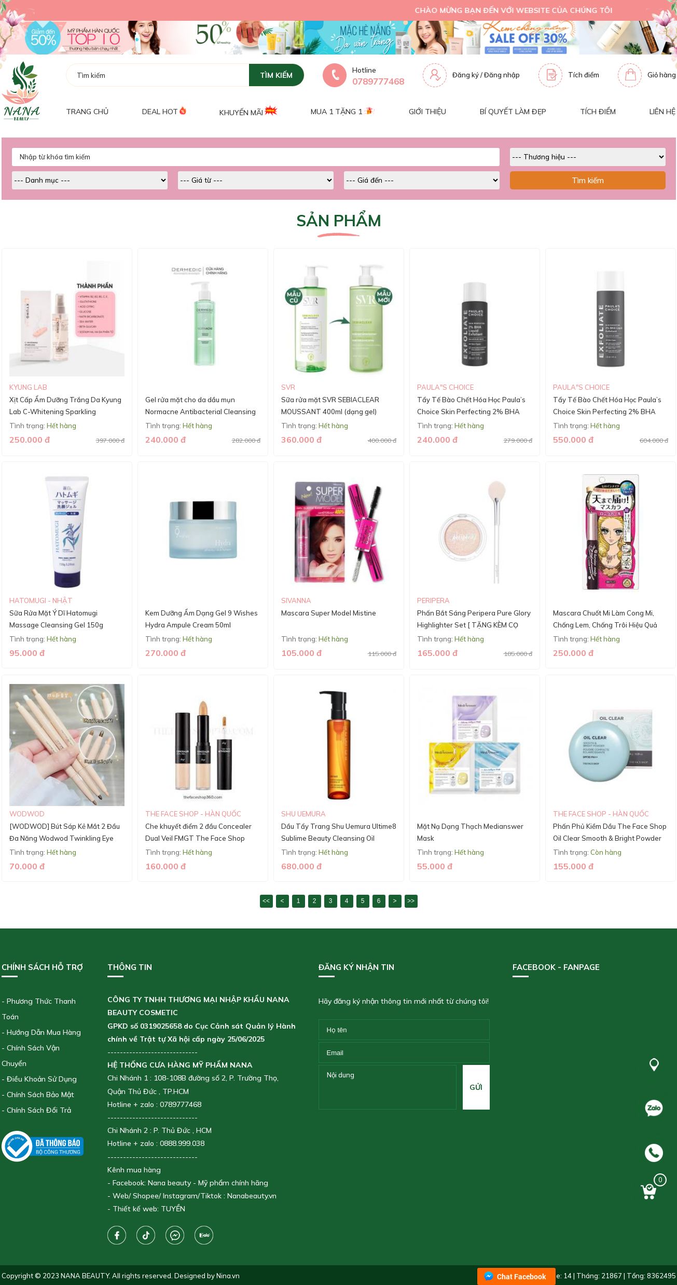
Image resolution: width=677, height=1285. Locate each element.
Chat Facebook (521, 1276)
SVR (288, 387)
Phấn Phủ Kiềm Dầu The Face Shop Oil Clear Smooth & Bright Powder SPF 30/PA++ (610, 838)
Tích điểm (583, 75)
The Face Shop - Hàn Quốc (193, 814)
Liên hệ (662, 111)
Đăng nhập (502, 75)
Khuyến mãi (248, 111)
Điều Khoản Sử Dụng (42, 1079)
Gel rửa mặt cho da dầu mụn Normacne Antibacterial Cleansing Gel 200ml (200, 411)
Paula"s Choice (445, 387)
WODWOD (27, 814)
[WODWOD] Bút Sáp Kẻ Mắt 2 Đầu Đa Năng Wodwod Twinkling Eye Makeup (64, 838)
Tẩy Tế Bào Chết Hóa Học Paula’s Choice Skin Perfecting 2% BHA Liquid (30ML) (471, 411)
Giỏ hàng (661, 75)
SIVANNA (296, 600)
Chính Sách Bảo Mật (40, 1094)
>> (411, 901)
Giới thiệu (427, 111)
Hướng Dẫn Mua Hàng (44, 1032)
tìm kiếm (276, 75)
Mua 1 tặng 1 (343, 111)
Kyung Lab (28, 387)
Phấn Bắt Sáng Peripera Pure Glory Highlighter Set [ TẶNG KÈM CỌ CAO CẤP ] (474, 625)
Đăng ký (465, 75)
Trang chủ (87, 111)
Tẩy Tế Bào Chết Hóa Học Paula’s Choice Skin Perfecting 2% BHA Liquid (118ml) (607, 411)
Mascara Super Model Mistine (328, 613)
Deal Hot (164, 111)
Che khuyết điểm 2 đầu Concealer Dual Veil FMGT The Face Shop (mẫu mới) (198, 838)
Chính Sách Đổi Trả (39, 1110)
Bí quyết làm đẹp (513, 111)
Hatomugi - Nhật (41, 600)
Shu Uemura (303, 814)
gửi (475, 1087)
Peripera (433, 600)
